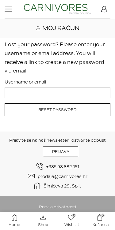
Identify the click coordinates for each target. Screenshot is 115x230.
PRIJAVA (60, 152)
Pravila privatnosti (57, 207)
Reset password (57, 110)
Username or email (25, 82)
